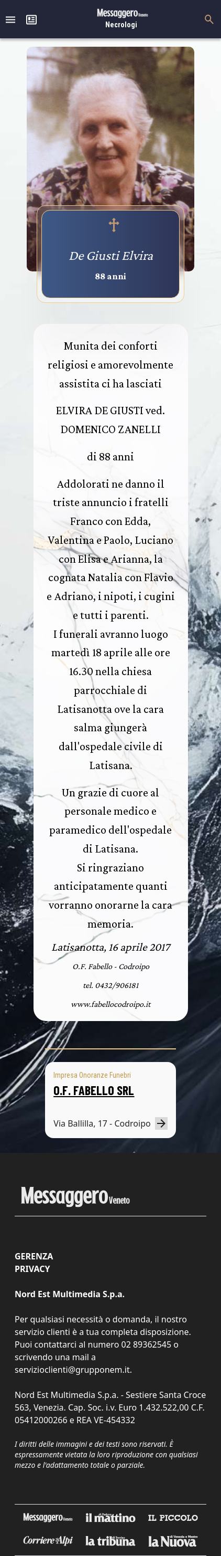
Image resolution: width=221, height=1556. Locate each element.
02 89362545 (146, 1344)
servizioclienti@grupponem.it (72, 1369)
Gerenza (34, 1256)
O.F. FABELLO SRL (93, 1090)
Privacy (32, 1269)
